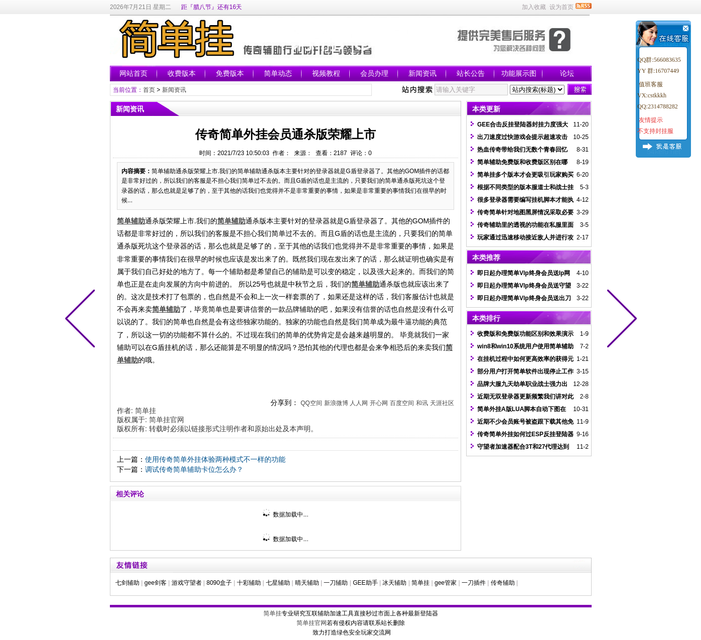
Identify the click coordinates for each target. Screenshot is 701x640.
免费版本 (230, 73)
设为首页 (561, 7)
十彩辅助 (249, 582)
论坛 (567, 73)
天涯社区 (442, 403)
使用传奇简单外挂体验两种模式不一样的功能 (215, 459)
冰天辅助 (394, 582)
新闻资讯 (422, 73)
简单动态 (278, 73)
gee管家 (446, 582)
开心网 (379, 403)
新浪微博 (336, 403)
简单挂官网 (166, 420)
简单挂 (145, 411)
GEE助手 (365, 582)
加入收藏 (534, 7)
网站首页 (133, 73)
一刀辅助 (336, 582)
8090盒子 (219, 582)
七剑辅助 (127, 582)
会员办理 (374, 73)
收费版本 (182, 73)
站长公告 (471, 73)
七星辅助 (278, 582)
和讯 (422, 403)
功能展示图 (518, 73)
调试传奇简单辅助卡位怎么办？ (194, 469)
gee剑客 (156, 582)
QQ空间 (311, 403)
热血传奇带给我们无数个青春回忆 (522, 149)
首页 (149, 89)
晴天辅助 (307, 582)
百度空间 (402, 403)
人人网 (359, 403)
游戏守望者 (187, 582)
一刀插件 (474, 582)
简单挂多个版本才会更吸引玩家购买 (525, 174)
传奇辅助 (503, 582)
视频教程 (326, 73)
